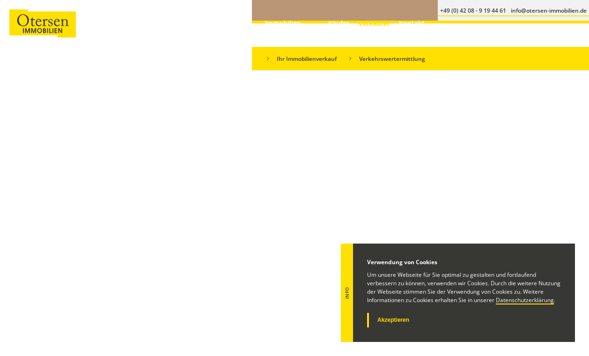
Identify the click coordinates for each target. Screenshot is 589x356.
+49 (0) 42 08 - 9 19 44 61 (280, 299)
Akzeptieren (393, 320)
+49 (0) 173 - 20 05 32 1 (277, 312)
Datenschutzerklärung (525, 300)
